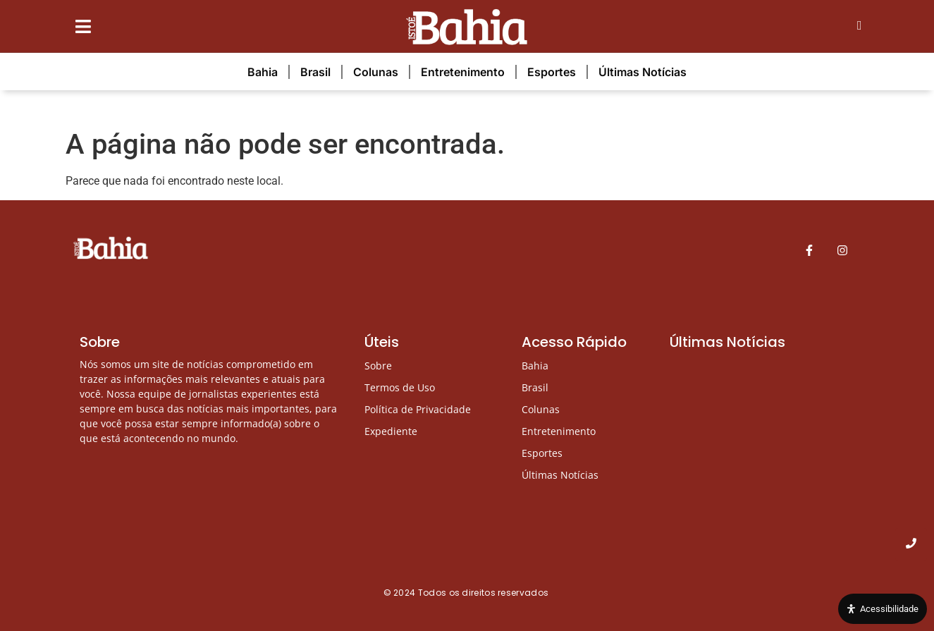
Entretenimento (463, 72)
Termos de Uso (399, 387)
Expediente (390, 431)
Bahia (262, 72)
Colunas (375, 72)
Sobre (378, 365)
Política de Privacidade (417, 409)
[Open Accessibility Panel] (882, 609)
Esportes (551, 72)
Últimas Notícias (642, 72)
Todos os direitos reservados (484, 593)
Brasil (315, 72)
